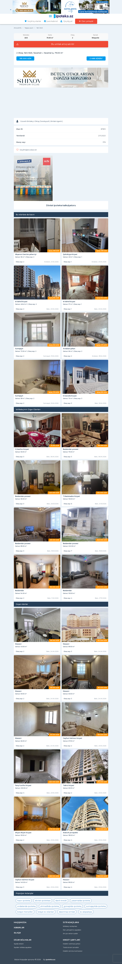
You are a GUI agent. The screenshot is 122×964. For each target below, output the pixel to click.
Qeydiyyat (68, 21)
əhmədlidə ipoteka (49, 906)
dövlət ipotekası (43, 900)
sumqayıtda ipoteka (96, 906)
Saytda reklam (19, 944)
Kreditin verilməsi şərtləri (71, 944)
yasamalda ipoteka (80, 900)
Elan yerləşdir (87, 21)
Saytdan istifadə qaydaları (23, 947)
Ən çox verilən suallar (70, 933)
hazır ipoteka (23, 900)
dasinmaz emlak (67, 912)
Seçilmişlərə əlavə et (28, 150)
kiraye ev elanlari (46, 912)
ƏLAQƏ (17, 933)
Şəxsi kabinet (52, 21)
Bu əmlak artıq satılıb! (62, 44)
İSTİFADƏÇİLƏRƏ (71, 922)
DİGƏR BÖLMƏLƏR (22, 940)
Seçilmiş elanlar (34, 21)
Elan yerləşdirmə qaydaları (72, 930)
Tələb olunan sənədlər (71, 947)
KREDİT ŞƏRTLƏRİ (71, 940)
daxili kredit (61, 900)
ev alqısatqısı (86, 912)
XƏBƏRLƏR (19, 927)
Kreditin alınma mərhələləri (72, 951)
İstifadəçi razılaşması (70, 926)
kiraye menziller (25, 912)
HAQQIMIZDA (20, 922)
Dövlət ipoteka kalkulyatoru (61, 205)
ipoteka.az (50, 959)
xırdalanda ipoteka (26, 906)
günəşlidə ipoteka (72, 906)
